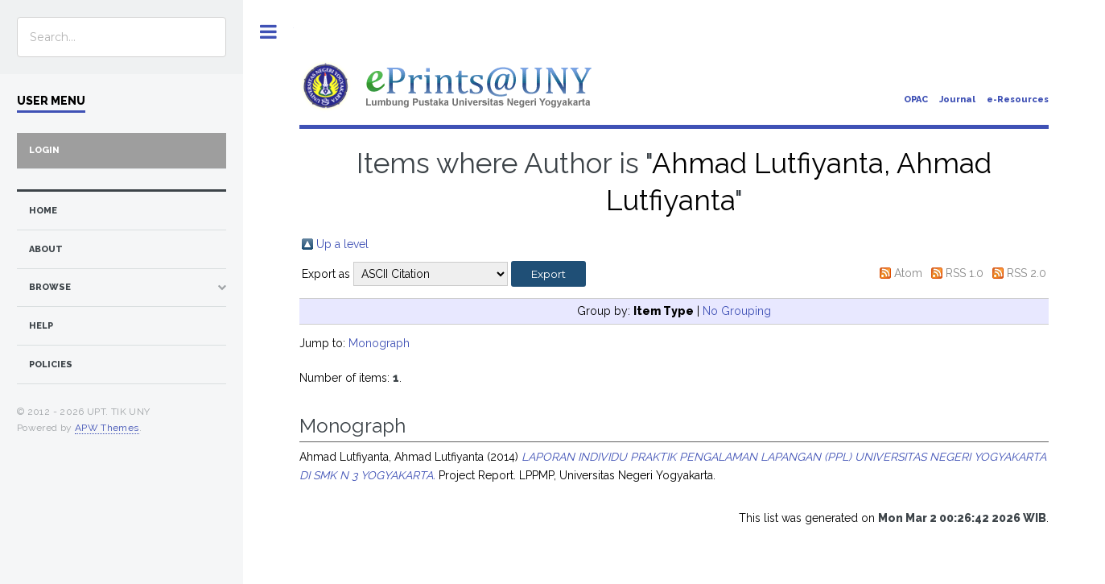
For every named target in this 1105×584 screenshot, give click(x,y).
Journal (957, 99)
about (46, 249)
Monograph (379, 343)
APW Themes (107, 427)
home (43, 210)
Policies (50, 364)
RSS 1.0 (964, 273)
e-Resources (1018, 99)
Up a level (342, 244)
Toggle (268, 32)
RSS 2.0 (1026, 273)
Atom (908, 273)
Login (44, 150)
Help (41, 326)
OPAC (916, 99)
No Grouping (737, 310)
